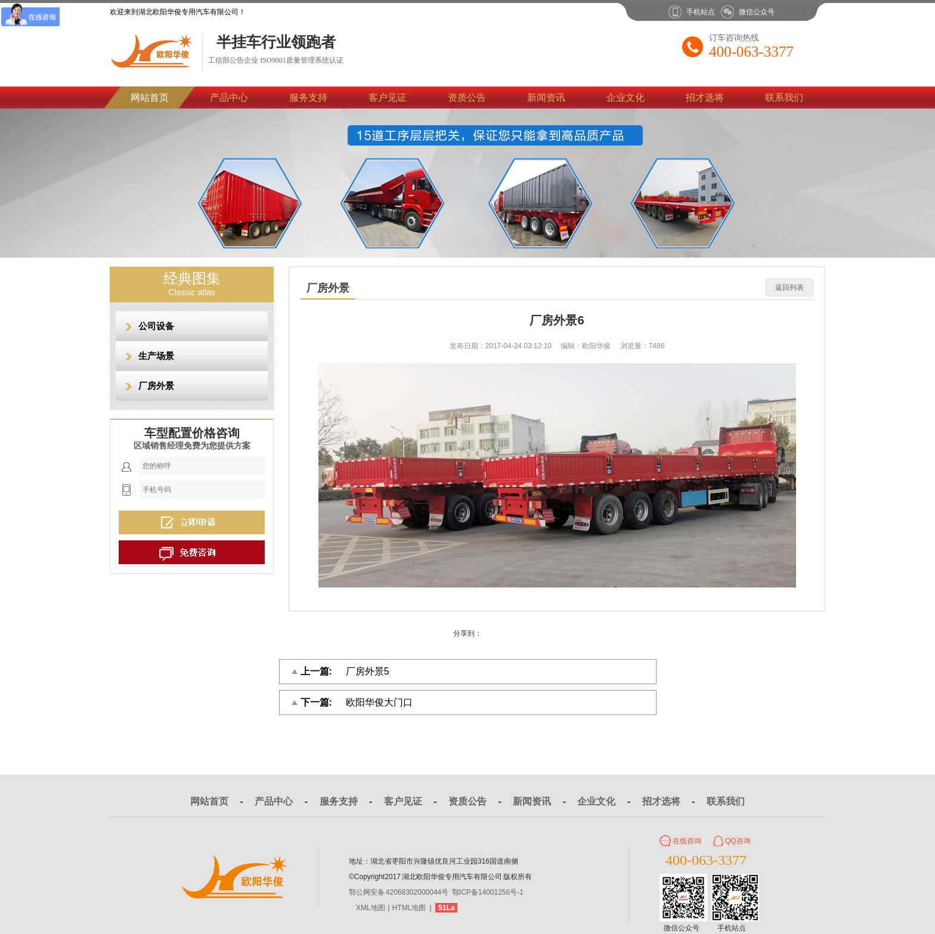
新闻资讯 (546, 97)
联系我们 (784, 97)
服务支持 (308, 97)
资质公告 (467, 97)
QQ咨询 (738, 841)
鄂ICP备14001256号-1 (488, 892)
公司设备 (156, 326)
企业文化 (625, 97)
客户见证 (388, 97)
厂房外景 (156, 386)
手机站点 (700, 12)
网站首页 (150, 97)
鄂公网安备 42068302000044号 (398, 892)
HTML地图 (409, 908)
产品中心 (229, 97)
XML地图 (370, 908)
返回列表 (789, 287)
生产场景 (156, 356)
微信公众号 (757, 12)
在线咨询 (687, 841)
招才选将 (705, 97)
